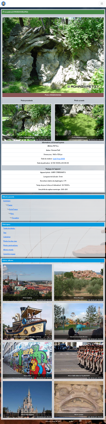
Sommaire (6, 201)
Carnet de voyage (9, 254)
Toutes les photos (9, 228)
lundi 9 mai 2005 (59, 159)
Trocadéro (15, 218)
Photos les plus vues (10, 241)
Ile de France (13, 209)
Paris (12, 214)
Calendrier (6, 237)
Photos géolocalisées (10, 246)
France (10, 205)
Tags (4, 233)
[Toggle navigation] (102, 4)
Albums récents (8, 250)
